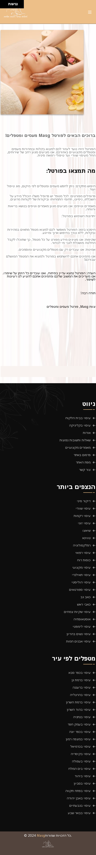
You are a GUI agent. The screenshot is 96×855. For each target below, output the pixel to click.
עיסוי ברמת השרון (78, 702)
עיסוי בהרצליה (80, 695)
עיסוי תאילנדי (81, 575)
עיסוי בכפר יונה (80, 731)
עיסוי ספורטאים (80, 589)
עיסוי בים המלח (79, 768)
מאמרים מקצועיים (78, 447)
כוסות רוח (84, 560)
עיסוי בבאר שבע (79, 813)
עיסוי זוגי (84, 523)
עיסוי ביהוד (83, 776)
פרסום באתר (82, 455)
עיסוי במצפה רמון (78, 739)
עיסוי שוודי (83, 508)
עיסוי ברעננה (81, 687)
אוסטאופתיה (82, 619)
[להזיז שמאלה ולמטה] (3, 5)
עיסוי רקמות (82, 516)
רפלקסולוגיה (82, 545)
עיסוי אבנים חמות (78, 641)
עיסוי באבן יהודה (79, 798)
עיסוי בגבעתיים (80, 805)
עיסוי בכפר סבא (80, 672)
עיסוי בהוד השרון (79, 709)
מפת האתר (83, 462)
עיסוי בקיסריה (81, 754)
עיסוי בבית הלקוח (78, 418)
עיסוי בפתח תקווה (78, 791)
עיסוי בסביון (82, 783)
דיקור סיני (84, 501)
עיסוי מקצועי (81, 567)
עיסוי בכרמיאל (80, 746)
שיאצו (86, 530)
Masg (41, 835)
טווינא (86, 538)
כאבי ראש (84, 604)
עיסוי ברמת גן (81, 680)
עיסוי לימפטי (82, 626)
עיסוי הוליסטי (81, 582)
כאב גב (85, 597)
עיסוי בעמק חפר (79, 724)
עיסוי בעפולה (81, 761)
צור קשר (85, 469)
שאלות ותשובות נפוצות (75, 440)
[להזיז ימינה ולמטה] (5, 5)
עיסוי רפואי (83, 552)
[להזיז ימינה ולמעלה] (5, 3)
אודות (87, 432)
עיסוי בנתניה (82, 717)
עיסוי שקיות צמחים (77, 612)
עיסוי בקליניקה (80, 425)
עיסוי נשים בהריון (79, 634)
